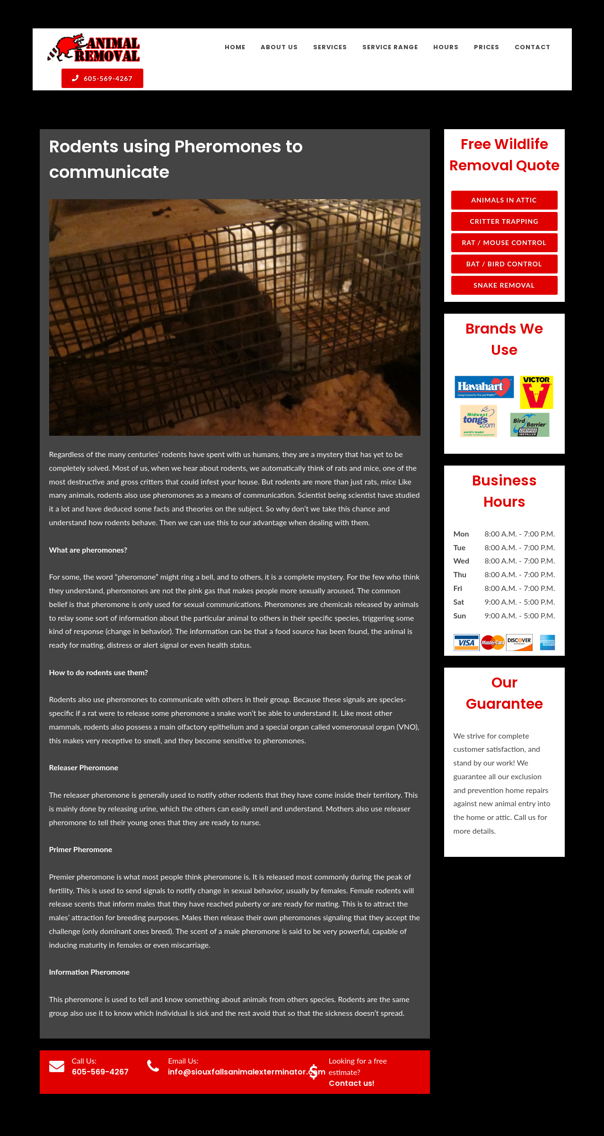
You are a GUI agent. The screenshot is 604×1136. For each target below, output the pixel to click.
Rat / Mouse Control (504, 180)
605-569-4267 (102, 78)
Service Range (444, 1106)
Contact (548, 1106)
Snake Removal (503, 223)
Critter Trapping (504, 159)
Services (399, 1106)
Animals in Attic (504, 137)
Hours (485, 1106)
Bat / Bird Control (504, 201)
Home (326, 1106)
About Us (361, 1106)
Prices (516, 1106)
